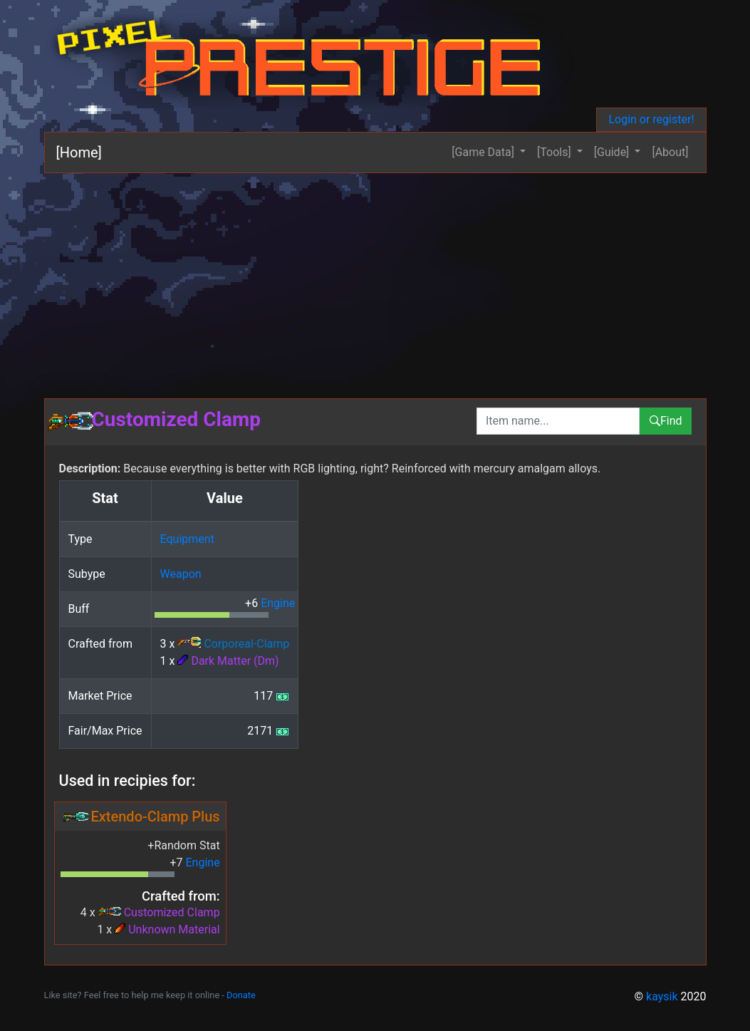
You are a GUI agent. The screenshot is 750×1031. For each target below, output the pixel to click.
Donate (241, 995)
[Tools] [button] (555, 152)
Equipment (187, 539)
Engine (278, 603)
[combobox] (558, 421)
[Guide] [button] (613, 152)
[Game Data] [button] (484, 152)
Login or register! (651, 119)
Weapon (181, 574)
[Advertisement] (375, 280)
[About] (670, 152)
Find (665, 421)
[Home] (79, 152)
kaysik (662, 996)
